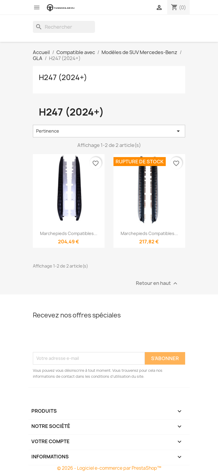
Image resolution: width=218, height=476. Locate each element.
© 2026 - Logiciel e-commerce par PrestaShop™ (109, 468)
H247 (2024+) (63, 77)
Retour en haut (157, 283)
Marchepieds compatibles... (68, 233)
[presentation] (78, 337)
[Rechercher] (64, 27)
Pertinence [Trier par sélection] (109, 131)
